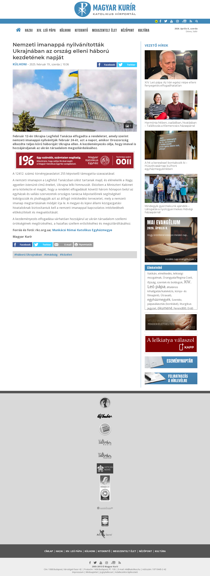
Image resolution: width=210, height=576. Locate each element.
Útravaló (166, 295)
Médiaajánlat (92, 572)
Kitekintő (81, 30)
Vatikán (152, 273)
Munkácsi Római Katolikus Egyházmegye (82, 230)
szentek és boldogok (170, 282)
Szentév (176, 300)
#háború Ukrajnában (28, 254)
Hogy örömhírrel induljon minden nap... (167, 228)
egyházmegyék (158, 299)
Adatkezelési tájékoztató (126, 572)
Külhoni (65, 30)
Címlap (48, 551)
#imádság (51, 254)
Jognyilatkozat (106, 572)
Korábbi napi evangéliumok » (180, 259)
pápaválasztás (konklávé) (162, 304)
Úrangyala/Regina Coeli (177, 277)
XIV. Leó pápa (46, 30)
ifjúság (151, 282)
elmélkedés (165, 273)
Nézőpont (127, 30)
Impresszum (78, 572)
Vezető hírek (156, 45)
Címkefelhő (154, 268)
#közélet (66, 254)
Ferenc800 (180, 308)
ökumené (165, 308)
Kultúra (143, 30)
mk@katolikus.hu (132, 569)
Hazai (29, 30)
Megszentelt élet (104, 30)
